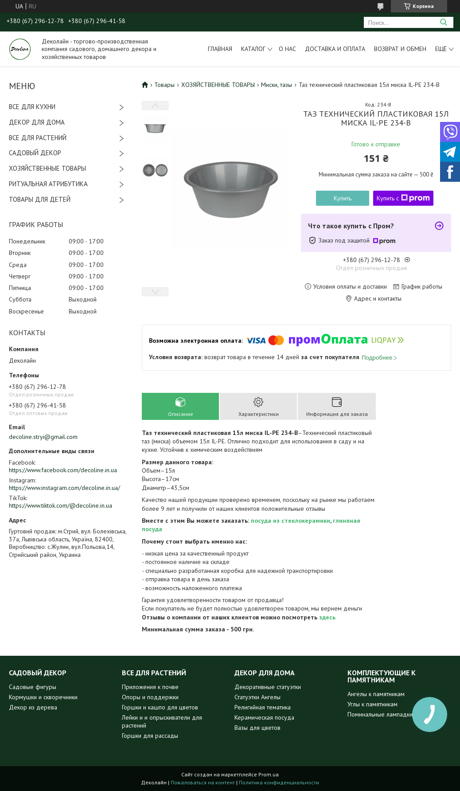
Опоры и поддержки (150, 697)
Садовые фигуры (32, 687)
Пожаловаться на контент (203, 782)
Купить (342, 198)
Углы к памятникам (372, 704)
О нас (287, 49)
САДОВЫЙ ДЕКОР (35, 153)
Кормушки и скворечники (43, 697)
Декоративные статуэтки (267, 687)
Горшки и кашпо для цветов (160, 707)
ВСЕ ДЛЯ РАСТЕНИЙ (37, 137)
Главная (220, 49)
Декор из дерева (33, 707)
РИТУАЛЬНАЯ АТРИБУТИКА (48, 184)
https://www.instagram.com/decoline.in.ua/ (64, 488)
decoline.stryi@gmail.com (43, 437)
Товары (164, 85)
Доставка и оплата (335, 49)
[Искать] (443, 22)
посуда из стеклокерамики (290, 521)
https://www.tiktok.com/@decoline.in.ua (60, 505)
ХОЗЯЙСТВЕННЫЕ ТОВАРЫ (47, 168)
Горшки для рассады (150, 736)
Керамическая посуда (264, 717)
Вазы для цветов (257, 728)
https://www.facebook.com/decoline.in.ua (63, 470)
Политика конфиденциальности (279, 782)
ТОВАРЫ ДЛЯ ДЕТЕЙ (39, 199)
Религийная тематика (262, 707)
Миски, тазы (276, 85)
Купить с (403, 198)
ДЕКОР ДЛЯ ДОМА (37, 122)
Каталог (253, 49)
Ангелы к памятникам (376, 694)
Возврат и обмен (400, 49)
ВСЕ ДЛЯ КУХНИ (32, 106)
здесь (327, 617)
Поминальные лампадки (380, 714)
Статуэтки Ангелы (257, 697)
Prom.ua (268, 774)
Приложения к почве (150, 687)
